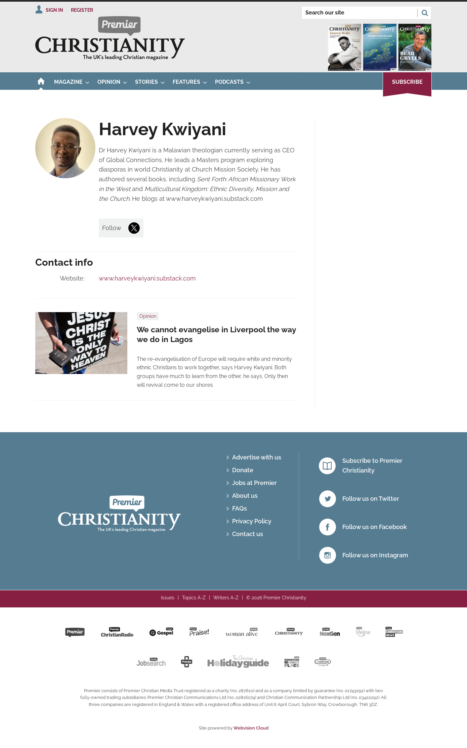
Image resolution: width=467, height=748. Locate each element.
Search (424, 12)
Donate (242, 470)
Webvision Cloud (251, 728)
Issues (167, 597)
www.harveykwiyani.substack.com (147, 278)
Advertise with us (256, 457)
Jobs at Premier (254, 482)
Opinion (147, 316)
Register (82, 10)
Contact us (247, 533)
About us (245, 495)
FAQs (239, 508)
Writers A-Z (226, 597)
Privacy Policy (251, 521)
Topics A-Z (194, 597)
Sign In (54, 10)
